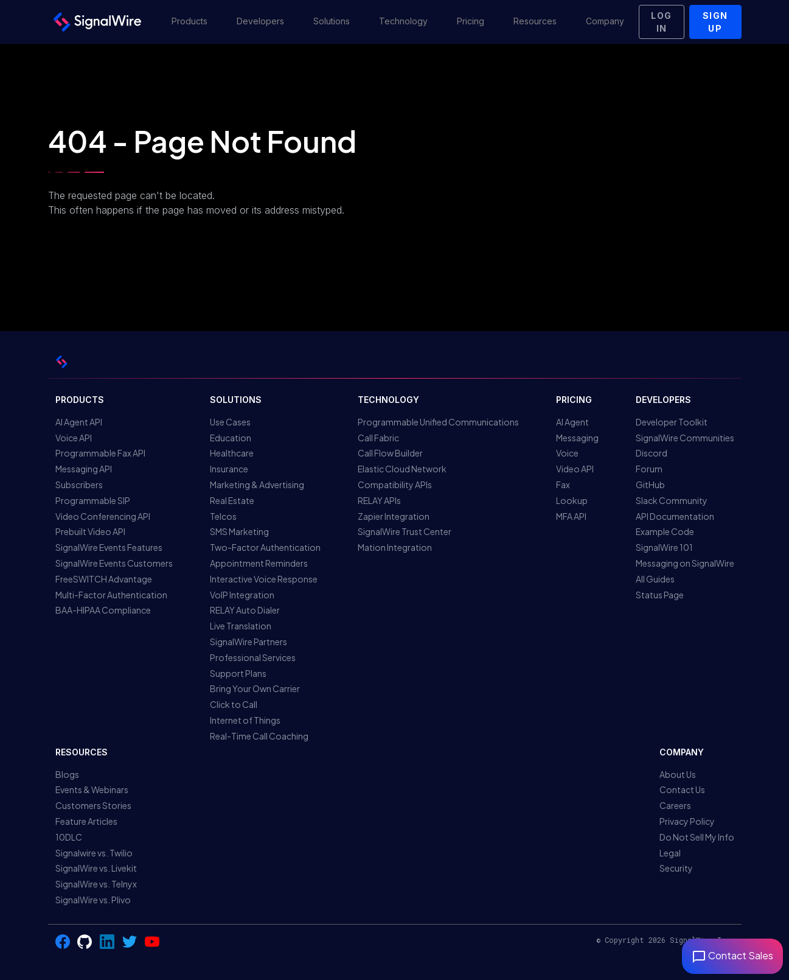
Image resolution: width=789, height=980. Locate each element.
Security (676, 868)
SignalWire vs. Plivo (93, 899)
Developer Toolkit (671, 421)
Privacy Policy (687, 821)
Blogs (67, 774)
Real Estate (232, 500)
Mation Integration (395, 547)
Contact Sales (732, 955)
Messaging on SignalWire (685, 563)
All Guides (655, 578)
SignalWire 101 (664, 547)
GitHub (650, 484)
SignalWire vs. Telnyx (96, 883)
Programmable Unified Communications (438, 421)
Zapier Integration (393, 516)
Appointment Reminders (259, 563)
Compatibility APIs (395, 484)
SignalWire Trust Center (404, 531)
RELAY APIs (379, 500)
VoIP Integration (242, 594)
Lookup (572, 500)
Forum (649, 468)
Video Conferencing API (102, 516)
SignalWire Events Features (108, 547)
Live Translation (240, 625)
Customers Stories (93, 805)
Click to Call (233, 704)
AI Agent (572, 421)
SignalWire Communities (685, 437)
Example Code (665, 531)
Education (230, 437)
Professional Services (253, 657)
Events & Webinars (91, 789)
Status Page (660, 594)
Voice (567, 452)
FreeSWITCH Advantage (103, 578)
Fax (563, 484)
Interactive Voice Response (264, 578)
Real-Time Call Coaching (259, 735)
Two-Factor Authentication (265, 547)
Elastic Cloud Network (402, 468)
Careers (675, 805)
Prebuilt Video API (90, 531)
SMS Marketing (239, 531)
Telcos (223, 516)
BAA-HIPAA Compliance (103, 609)
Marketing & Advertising (257, 484)
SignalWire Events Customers (114, 563)
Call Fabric (378, 437)
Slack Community (671, 500)
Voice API (73, 437)
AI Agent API (78, 421)
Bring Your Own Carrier (255, 688)
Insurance (229, 468)
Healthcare (232, 452)
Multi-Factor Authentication (111, 594)
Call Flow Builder (390, 452)
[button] (189, 22)
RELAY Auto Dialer (245, 609)
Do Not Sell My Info (696, 836)
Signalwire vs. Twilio (94, 852)
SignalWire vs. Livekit (96, 868)
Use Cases (230, 421)
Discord (651, 452)
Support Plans (238, 673)
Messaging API (83, 468)
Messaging (577, 437)
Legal (670, 852)
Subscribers (79, 484)
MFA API (571, 516)
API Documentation (675, 516)
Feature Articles (86, 821)
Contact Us (682, 789)
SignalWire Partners (248, 641)
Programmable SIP (92, 500)
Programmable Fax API (100, 452)
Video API (575, 468)
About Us (677, 774)
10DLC (68, 836)
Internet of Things (245, 720)
